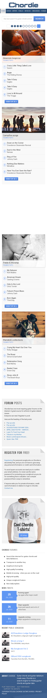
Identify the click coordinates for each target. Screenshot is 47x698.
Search (39, 19)
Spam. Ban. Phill (12, 439)
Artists (14, 11)
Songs (9, 11)
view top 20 (11, 102)
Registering (8, 460)
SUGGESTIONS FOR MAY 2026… (18, 427)
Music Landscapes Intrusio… (17, 437)
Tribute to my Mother (14, 434)
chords (31, 691)
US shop (23, 535)
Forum (43, 11)
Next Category (38, 26)
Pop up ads (11, 423)
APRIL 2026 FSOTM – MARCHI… (18, 430)
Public (21, 11)
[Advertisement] (23, 209)
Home (3, 11)
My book (27, 11)
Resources (35, 11)
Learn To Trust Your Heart (16, 432)
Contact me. (8, 488)
